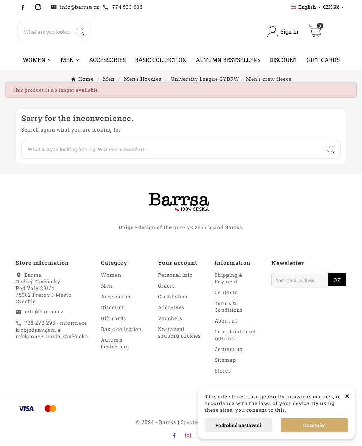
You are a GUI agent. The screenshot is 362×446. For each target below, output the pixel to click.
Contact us (228, 349)
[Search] (44, 31)
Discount (112, 307)
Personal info (175, 274)
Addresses (171, 307)
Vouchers (170, 318)
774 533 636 (127, 6)
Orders (166, 285)
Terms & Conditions (229, 306)
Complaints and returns (235, 334)
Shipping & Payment (228, 278)
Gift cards (113, 318)
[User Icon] (282, 31)
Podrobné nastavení (238, 425)
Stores (223, 370)
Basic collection (121, 329)
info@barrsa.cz (79, 6)
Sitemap (225, 359)
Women (111, 274)
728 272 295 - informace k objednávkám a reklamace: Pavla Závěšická (52, 329)
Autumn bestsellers (115, 343)
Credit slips (172, 296)
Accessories (116, 296)
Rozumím (314, 425)
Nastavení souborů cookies (179, 332)
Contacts (226, 292)
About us (226, 320)
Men (107, 285)
